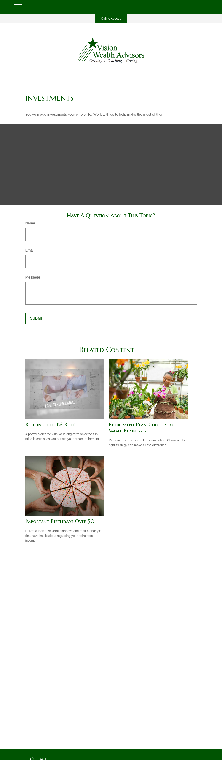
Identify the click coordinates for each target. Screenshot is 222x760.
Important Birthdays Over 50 (59, 521)
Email (30, 250)
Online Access (111, 18)
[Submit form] (37, 318)
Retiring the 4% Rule (50, 424)
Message (32, 277)
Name (30, 223)
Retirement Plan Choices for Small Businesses (142, 427)
